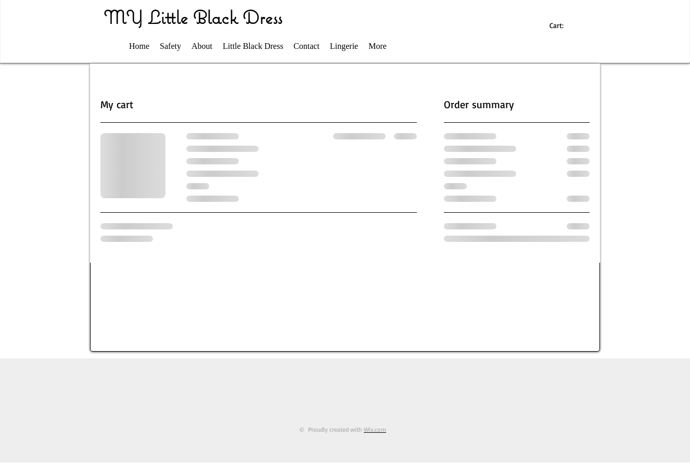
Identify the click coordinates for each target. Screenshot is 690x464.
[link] (561, 25)
